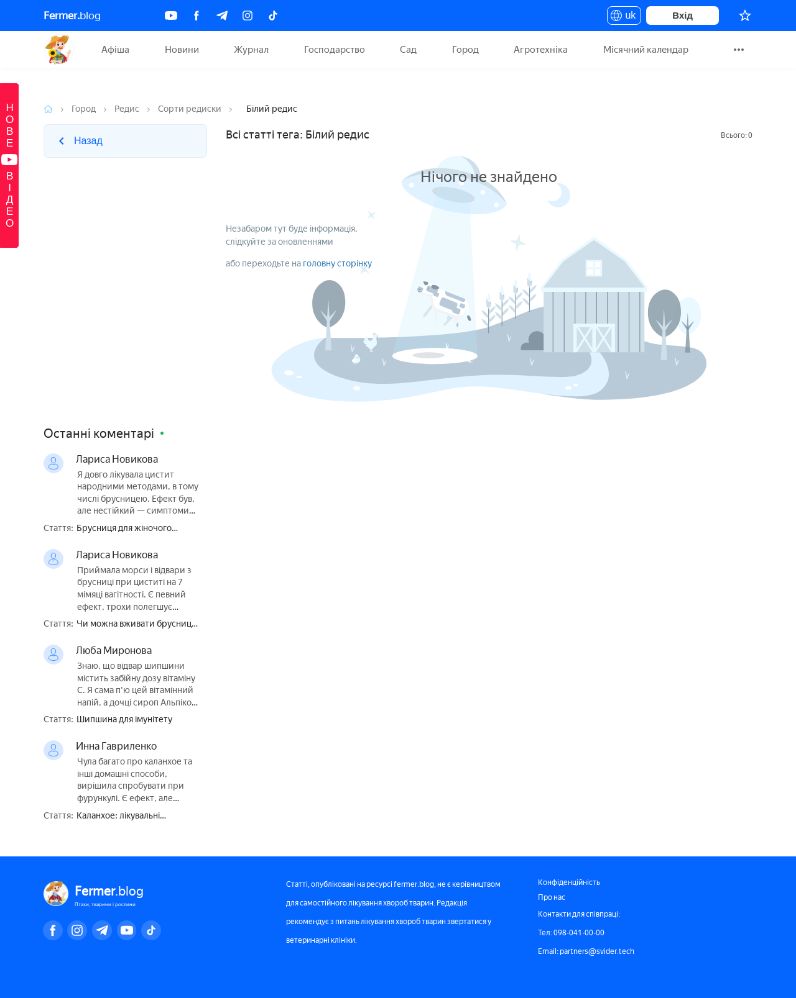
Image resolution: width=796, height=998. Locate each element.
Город (465, 49)
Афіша (115, 49)
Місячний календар (645, 49)
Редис (126, 109)
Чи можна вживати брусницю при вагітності (137, 624)
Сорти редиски (189, 109)
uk (624, 17)
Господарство (334, 49)
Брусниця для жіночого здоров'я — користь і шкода (132, 529)
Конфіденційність (569, 882)
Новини (182, 49)
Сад (408, 49)
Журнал (251, 49)
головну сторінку (337, 263)
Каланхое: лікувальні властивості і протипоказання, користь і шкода (138, 816)
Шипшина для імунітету (124, 720)
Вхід (682, 15)
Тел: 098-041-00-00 (571, 932)
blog (72, 15)
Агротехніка (541, 49)
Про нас (551, 897)
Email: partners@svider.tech (586, 951)
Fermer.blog (59, 49)
